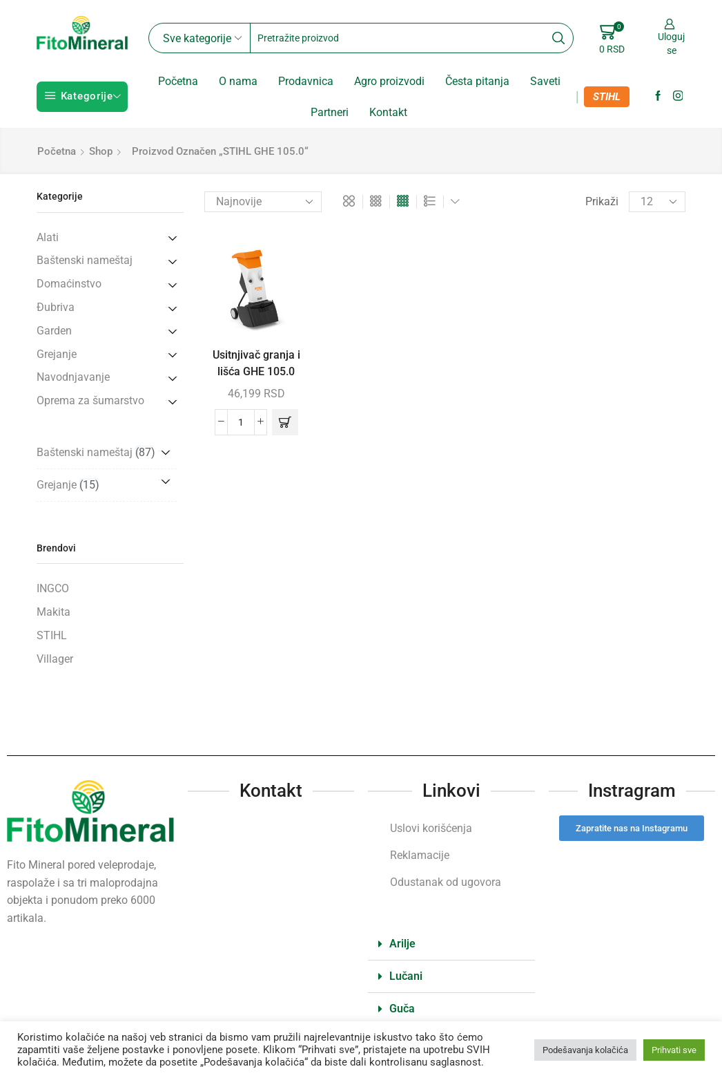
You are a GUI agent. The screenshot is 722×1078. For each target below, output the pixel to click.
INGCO (53, 588)
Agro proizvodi (389, 81)
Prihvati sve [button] (674, 1050)
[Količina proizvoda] (241, 422)
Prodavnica (305, 81)
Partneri (330, 112)
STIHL (607, 97)
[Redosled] (263, 201)
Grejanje (57, 354)
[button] (285, 422)
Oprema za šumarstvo (90, 400)
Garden (54, 330)
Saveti (545, 81)
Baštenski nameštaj (85, 260)
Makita (53, 611)
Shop (101, 151)
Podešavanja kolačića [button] (585, 1050)
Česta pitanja (477, 81)
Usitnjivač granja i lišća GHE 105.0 (256, 363)
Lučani (405, 976)
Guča (402, 1008)
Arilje (402, 943)
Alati (48, 237)
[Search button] (558, 38)
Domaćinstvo (69, 283)
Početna (178, 81)
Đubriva (56, 307)
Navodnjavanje (73, 377)
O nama (238, 81)
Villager (55, 658)
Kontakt (388, 112)
